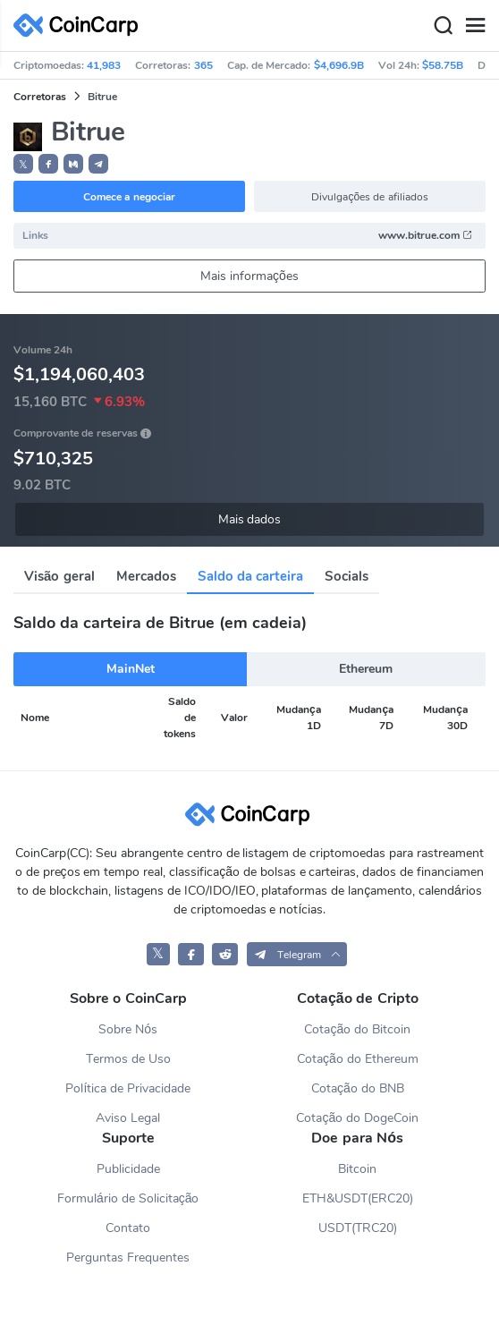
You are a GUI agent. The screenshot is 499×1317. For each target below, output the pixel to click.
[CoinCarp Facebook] (191, 954)
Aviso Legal (128, 1117)
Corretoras (39, 96)
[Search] (442, 26)
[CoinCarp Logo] (80, 25)
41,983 (104, 65)
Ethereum (366, 668)
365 (203, 65)
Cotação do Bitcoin (357, 1029)
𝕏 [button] (23, 164)
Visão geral (59, 576)
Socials (346, 576)
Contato (128, 1227)
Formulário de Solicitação (128, 1198)
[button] (48, 164)
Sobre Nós (127, 1029)
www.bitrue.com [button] (425, 235)
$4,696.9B (339, 65)
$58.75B (442, 65)
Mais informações (249, 276)
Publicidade (128, 1168)
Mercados (146, 576)
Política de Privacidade (127, 1088)
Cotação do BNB (357, 1088)
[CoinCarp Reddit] (225, 954)
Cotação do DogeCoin (357, 1117)
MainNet (130, 668)
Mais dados (250, 519)
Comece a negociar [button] (129, 197)
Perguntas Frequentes (128, 1257)
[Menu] (475, 26)
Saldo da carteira (250, 576)
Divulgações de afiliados (369, 197)
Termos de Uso (128, 1058)
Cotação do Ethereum (358, 1058)
